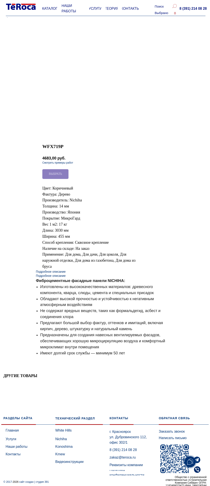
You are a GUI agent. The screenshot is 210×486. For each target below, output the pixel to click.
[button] (193, 8)
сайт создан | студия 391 (34, 481)
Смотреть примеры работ (57, 162)
